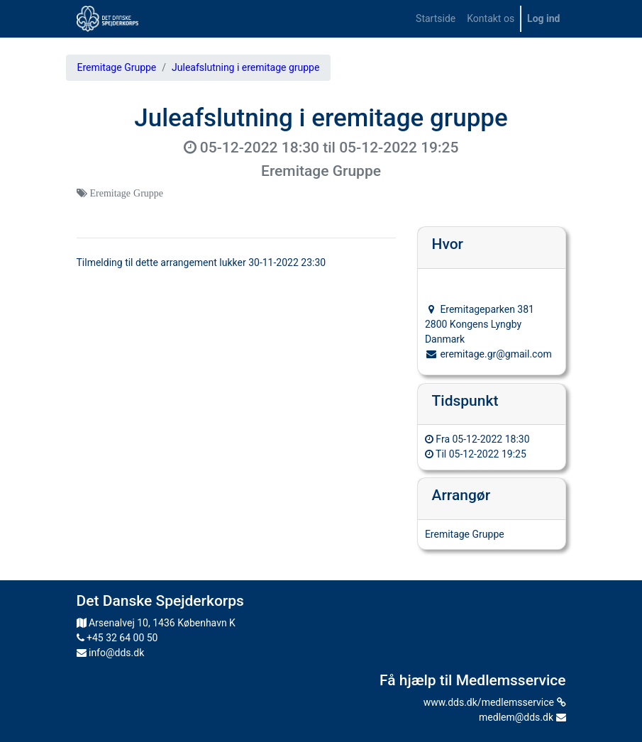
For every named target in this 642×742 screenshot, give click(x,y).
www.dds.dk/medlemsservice (495, 702)
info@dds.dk (111, 652)
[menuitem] (435, 19)
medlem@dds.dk (522, 717)
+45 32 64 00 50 (117, 637)
